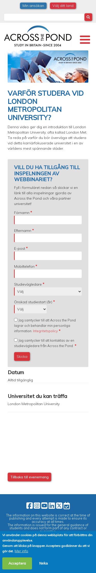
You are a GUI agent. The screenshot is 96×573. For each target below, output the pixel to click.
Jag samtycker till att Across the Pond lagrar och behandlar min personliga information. (45, 325)
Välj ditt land (62, 5)
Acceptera (17, 563)
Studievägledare (28, 284)
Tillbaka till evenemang (29, 477)
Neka (43, 563)
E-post (19, 248)
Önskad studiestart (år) (33, 302)
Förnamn (21, 212)
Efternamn (22, 230)
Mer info (21, 551)
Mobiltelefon (24, 266)
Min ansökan (33, 5)
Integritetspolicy (45, 331)
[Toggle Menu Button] (85, 40)
